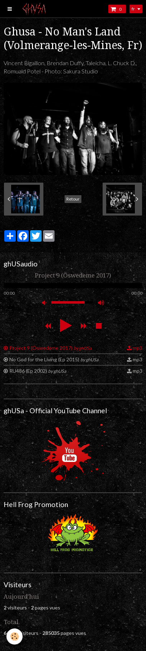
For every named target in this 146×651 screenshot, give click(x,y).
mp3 (137, 348)
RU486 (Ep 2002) (37, 371)
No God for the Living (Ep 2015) (53, 359)
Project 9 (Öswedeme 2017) (50, 348)
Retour (73, 199)
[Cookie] (14, 636)
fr (133, 8)
